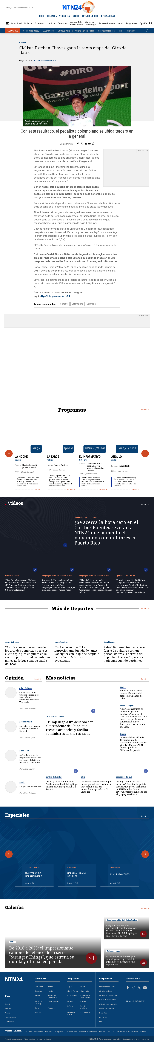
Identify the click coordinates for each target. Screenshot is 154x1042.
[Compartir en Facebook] (78, 144)
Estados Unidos (10, 1017)
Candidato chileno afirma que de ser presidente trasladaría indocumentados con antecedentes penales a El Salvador (96, 786)
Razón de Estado (85, 1012)
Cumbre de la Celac (54, 777)
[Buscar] (150, 23)
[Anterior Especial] (9, 854)
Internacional (9, 1022)
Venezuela (8, 1009)
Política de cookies (29, 1039)
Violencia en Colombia (84, 31)
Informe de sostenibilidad (108, 1000)
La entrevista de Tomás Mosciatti (85, 996)
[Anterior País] (147, 29)
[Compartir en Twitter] (82, 144)
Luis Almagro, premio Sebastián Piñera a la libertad (29, 728)
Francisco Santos (12, 576)
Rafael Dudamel (110, 642)
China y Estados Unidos (55, 717)
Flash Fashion (72, 995)
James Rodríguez (12, 642)
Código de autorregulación (108, 1004)
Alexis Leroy (24, 751)
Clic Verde (83, 987)
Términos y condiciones (44, 1039)
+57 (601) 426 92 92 (138, 1001)
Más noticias (60, 678)
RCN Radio (48, 1032)
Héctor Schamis (29, 793)
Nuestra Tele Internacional (76, 23)
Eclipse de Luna (113, 951)
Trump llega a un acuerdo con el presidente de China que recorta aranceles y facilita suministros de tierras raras (70, 727)
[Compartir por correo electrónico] (89, 144)
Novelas (102, 1032)
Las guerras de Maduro (30, 786)
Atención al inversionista (108, 995)
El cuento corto (119, 874)
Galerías (14, 907)
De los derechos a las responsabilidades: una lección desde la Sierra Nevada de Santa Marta (30, 759)
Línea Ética (103, 1013)
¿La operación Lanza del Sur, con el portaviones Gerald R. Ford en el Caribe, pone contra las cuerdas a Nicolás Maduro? (125, 482)
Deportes (62, 23)
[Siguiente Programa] (145, 453)
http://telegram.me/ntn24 (55, 296)
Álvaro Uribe (48, 31)
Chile (83, 777)
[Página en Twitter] (139, 988)
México (123, 687)
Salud (120, 23)
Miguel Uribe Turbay (31, 31)
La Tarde (53, 456)
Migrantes (131, 31)
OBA (100, 1022)
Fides (109, 1032)
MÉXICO (76, 16)
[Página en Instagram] (133, 988)
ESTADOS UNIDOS (90, 16)
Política (28, 23)
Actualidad (16, 23)
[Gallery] (77, 453)
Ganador (22, 43)
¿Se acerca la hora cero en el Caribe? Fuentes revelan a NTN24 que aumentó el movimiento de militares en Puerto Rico (28, 482)
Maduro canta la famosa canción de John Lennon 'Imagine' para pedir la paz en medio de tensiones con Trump (93, 482)
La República (58, 1032)
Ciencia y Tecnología (90, 23)
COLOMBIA (52, 16)
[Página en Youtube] (145, 988)
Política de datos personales (13, 1039)
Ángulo (116, 456)
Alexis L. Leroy (28, 769)
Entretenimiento (107, 23)
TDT (114, 1032)
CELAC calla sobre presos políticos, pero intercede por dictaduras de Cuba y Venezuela (29, 697)
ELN (121, 31)
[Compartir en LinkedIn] (86, 144)
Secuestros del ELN (124, 777)
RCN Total (143, 1032)
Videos (15, 503)
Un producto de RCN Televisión (127, 1032)
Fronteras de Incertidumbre (33, 875)
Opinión (143, 23)
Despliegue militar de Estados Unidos (57, 576)
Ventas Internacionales (107, 1009)
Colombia (91, 304)
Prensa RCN (103, 1017)
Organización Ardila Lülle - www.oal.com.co (136, 1039)
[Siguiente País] (147, 32)
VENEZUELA (64, 16)
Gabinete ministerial (106, 31)
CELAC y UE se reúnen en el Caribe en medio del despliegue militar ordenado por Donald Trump (62, 785)
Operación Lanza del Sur (126, 576)
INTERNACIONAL (108, 16)
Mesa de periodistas (83, 1007)
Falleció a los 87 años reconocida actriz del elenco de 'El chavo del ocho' (131, 694)
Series (12, 942)
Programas (131, 23)
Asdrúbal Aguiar (25, 722)
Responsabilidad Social (107, 987)
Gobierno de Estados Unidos (85, 517)
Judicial (51, 23)
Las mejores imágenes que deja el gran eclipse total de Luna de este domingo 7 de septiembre (120, 960)
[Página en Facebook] (127, 988)
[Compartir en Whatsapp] (93, 144)
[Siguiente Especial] (145, 854)
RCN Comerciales (71, 1032)
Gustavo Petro (64, 31)
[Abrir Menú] (7, 23)
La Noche (21, 456)
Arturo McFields (25, 688)
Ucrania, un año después (76, 875)
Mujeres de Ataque (71, 1013)
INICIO (41, 16)
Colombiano (77, 304)
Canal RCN (28, 1032)
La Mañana (71, 1002)
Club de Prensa (72, 991)
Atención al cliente (105, 991)
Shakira (123, 734)
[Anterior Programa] (9, 453)
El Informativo (90, 456)
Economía (39, 23)
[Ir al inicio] (16, 984)
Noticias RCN (38, 1032)
